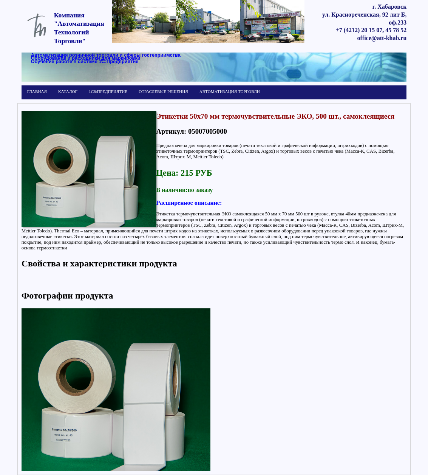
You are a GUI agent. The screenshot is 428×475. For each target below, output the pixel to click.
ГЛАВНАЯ (37, 91)
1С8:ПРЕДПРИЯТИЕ (108, 91)
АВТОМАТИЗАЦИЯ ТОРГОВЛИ (229, 91)
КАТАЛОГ (67, 91)
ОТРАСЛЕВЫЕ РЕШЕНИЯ (163, 91)
